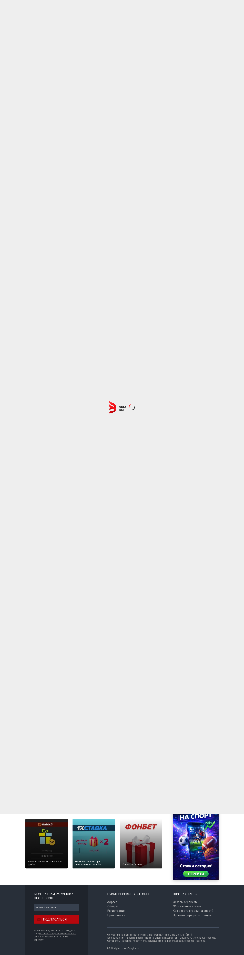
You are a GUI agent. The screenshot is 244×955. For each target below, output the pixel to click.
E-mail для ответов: (35, 707)
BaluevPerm (54, 788)
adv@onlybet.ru (131, 948)
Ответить (50, 776)
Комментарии (35, 694)
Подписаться (50, 919)
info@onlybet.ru (115, 948)
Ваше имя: (31, 700)
